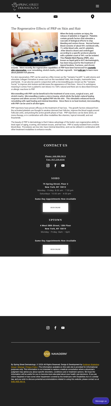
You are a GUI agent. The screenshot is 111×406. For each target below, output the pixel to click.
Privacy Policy (31, 367)
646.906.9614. (18, 381)
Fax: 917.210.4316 (55, 159)
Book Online (55, 207)
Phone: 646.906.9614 (55, 156)
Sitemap (21, 367)
